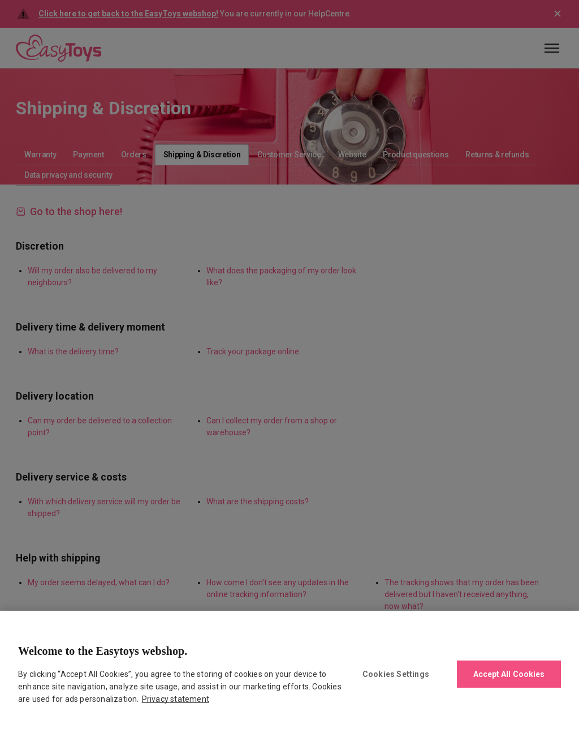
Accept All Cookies (509, 674)
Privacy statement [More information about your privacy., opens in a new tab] (175, 699)
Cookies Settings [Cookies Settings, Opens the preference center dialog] (395, 674)
